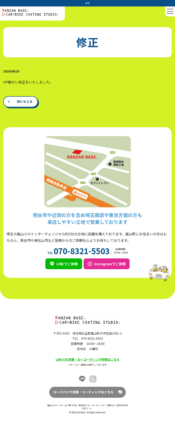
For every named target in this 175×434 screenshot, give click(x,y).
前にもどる (25, 101)
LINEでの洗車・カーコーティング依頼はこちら (87, 359)
